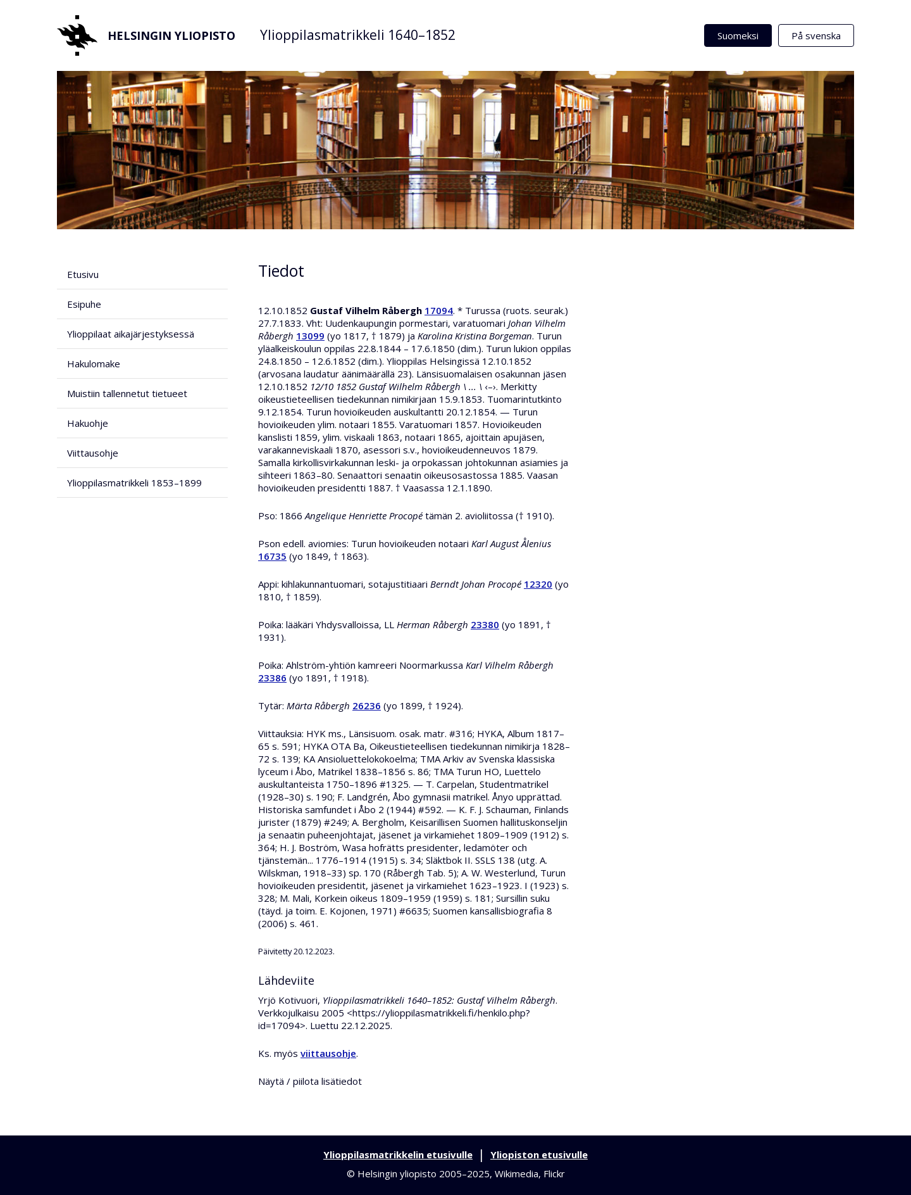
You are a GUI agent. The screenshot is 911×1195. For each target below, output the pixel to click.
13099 (310, 335)
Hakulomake (93, 363)
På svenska (816, 35)
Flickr (554, 1173)
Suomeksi (738, 35)
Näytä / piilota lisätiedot (310, 1081)
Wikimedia (516, 1173)
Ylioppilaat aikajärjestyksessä (130, 333)
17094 (439, 310)
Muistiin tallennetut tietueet (127, 393)
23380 (485, 624)
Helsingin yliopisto (146, 35)
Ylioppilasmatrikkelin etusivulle (398, 1154)
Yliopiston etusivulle (539, 1154)
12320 (538, 584)
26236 (366, 705)
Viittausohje (92, 452)
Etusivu (83, 274)
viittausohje (328, 1053)
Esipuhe (84, 304)
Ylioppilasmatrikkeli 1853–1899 (134, 482)
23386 (272, 677)
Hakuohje (87, 423)
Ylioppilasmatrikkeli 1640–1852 (358, 35)
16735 (272, 556)
